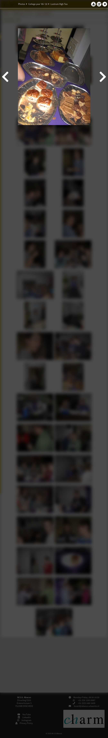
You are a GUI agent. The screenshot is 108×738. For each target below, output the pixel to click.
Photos (21, 4)
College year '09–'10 (37, 4)
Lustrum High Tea (59, 4)
